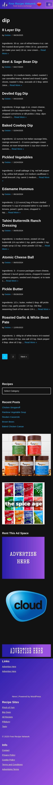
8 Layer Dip (11, 30)
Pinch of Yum (8, 707)
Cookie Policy (8, 760)
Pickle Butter (12, 289)
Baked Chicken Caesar (13, 426)
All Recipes (7, 717)
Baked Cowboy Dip (17, 125)
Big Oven (6, 712)
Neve (14, 696)
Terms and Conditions (12, 764)
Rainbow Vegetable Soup (14, 412)
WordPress (36, 696)
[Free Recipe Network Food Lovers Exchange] (22, 4)
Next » (24, 356)
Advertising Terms (10, 769)
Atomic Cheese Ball (18, 257)
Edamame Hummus (18, 189)
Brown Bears (8, 421)
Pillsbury (6, 721)
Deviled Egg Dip (15, 93)
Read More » (16, 85)
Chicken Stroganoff (11, 407)
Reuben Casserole (11, 417)
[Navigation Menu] (49, 4)
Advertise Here (9, 666)
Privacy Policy (8, 755)
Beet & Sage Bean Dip (20, 62)
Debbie (8, 35)
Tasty (4, 726)
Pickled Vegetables (17, 157)
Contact (5, 750)
